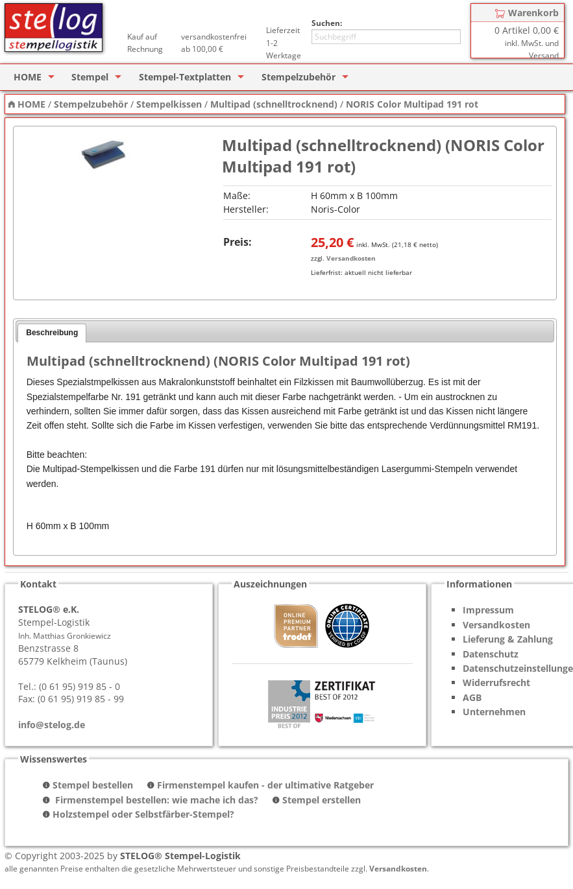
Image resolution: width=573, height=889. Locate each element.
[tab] (52, 333)
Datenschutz (490, 654)
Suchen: (326, 23)
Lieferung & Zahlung (508, 639)
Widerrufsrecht (496, 682)
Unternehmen (494, 711)
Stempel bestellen (93, 785)
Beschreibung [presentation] (52, 332)
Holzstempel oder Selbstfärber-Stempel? (143, 814)
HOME (28, 77)
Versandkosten (351, 258)
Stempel (89, 77)
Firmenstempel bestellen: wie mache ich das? (155, 800)
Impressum (488, 610)
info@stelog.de (51, 724)
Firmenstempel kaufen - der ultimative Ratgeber (265, 785)
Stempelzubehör (298, 77)
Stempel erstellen (321, 800)
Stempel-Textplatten (185, 77)
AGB (472, 697)
